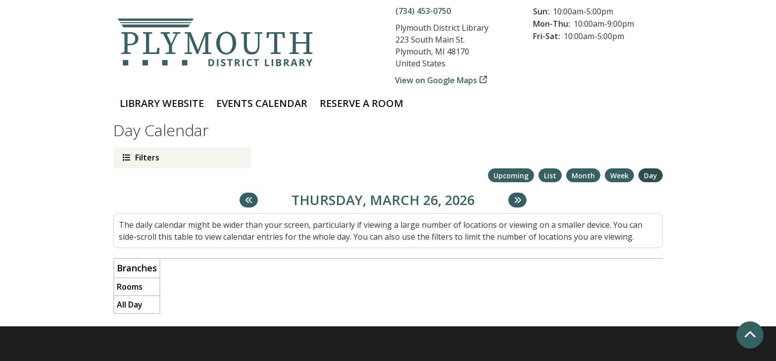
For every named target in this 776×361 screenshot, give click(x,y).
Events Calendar (261, 103)
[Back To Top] (750, 335)
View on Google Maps (436, 80)
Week (619, 175)
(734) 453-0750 (423, 10)
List (550, 175)
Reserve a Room (361, 103)
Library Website (162, 103)
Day (650, 175)
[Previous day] (249, 200)
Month (583, 175)
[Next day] (517, 200)
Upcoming (511, 175)
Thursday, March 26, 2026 (383, 200)
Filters (146, 157)
